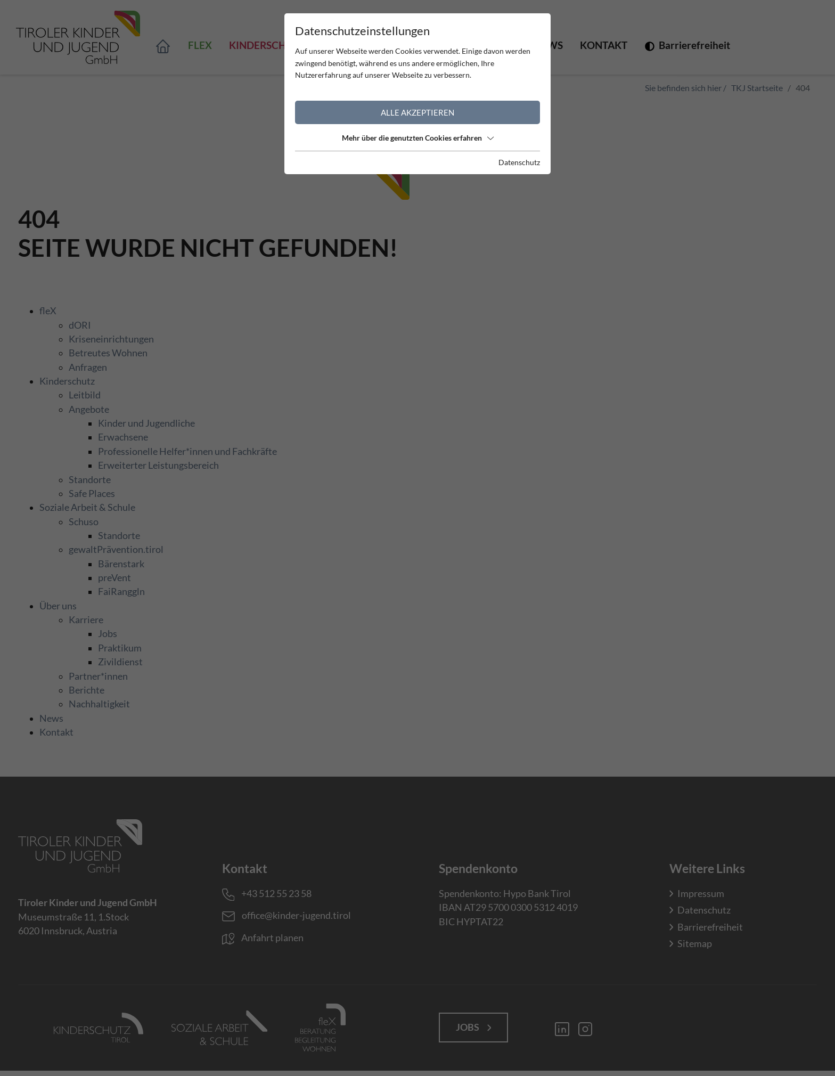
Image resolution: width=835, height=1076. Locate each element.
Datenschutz (519, 162)
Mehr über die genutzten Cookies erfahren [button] (418, 137)
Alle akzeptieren (417, 112)
